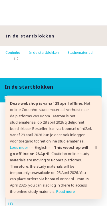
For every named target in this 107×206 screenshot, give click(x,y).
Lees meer (19, 147)
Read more (65, 191)
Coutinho (12, 52)
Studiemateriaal (80, 52)
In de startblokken (44, 52)
